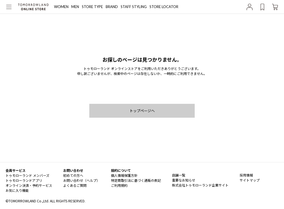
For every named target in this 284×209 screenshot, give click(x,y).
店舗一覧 (178, 175)
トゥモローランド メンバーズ (27, 175)
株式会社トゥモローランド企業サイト (200, 185)
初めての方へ (73, 175)
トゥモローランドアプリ (24, 180)
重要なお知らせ (183, 180)
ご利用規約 (119, 185)
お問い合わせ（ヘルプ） (81, 180)
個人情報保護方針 (124, 175)
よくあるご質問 (75, 185)
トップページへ (142, 110)
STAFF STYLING (134, 7)
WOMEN (61, 7)
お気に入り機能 (17, 190)
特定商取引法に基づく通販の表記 (136, 180)
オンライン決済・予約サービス (29, 185)
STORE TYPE (92, 7)
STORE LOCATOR (163, 7)
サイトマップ (250, 180)
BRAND (112, 7)
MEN (75, 7)
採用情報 (246, 175)
